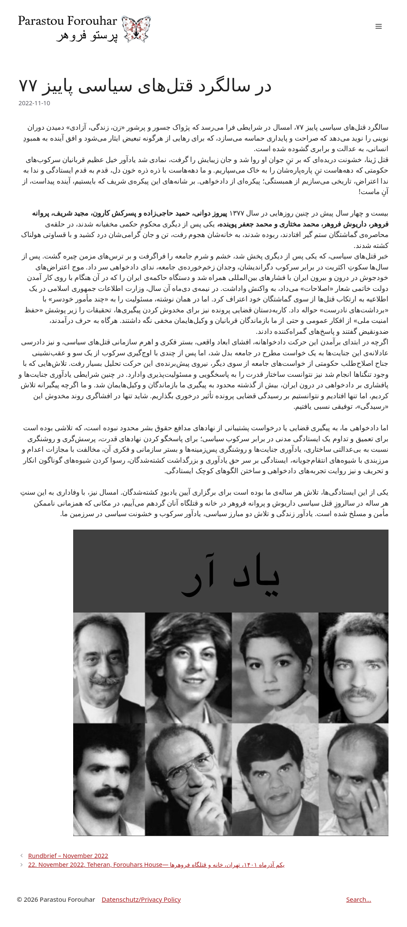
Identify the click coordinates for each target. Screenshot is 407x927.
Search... (358, 899)
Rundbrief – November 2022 (68, 856)
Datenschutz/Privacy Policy (141, 899)
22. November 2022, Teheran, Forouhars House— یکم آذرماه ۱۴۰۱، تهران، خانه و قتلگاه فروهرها (156, 864)
